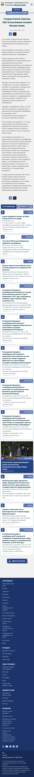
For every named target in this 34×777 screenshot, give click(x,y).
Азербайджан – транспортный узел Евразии (7, 628)
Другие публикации (18, 561)
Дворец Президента (7, 701)
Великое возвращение (8, 616)
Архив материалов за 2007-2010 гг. (12, 757)
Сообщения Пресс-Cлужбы (17, 13)
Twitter (14, 746)
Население (5, 594)
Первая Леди (6, 659)
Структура (5, 698)
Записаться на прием (8, 728)
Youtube (7, 746)
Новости (4, 675)
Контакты (5, 704)
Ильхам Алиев (20, 5)
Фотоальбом (5, 640)
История (4, 588)
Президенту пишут (7, 716)
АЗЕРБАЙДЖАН (7, 581)
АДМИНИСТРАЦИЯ (8, 690)
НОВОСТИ (17, 9)
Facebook (10, 746)
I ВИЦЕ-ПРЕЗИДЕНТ (8, 664)
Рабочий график (7, 653)
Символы (4, 600)
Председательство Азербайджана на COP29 (7, 635)
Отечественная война (8, 613)
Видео (4, 643)
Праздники (5, 603)
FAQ (3, 753)
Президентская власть (8, 651)
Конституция (6, 597)
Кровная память (7, 618)
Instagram (3, 746)
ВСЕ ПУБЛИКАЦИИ (9, 206)
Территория (5, 591)
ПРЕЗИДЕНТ (6, 648)
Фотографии (5, 677)
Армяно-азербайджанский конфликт (7, 608)
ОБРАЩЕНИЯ (6, 708)
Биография (5, 656)
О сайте (4, 755)
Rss (17, 746)
